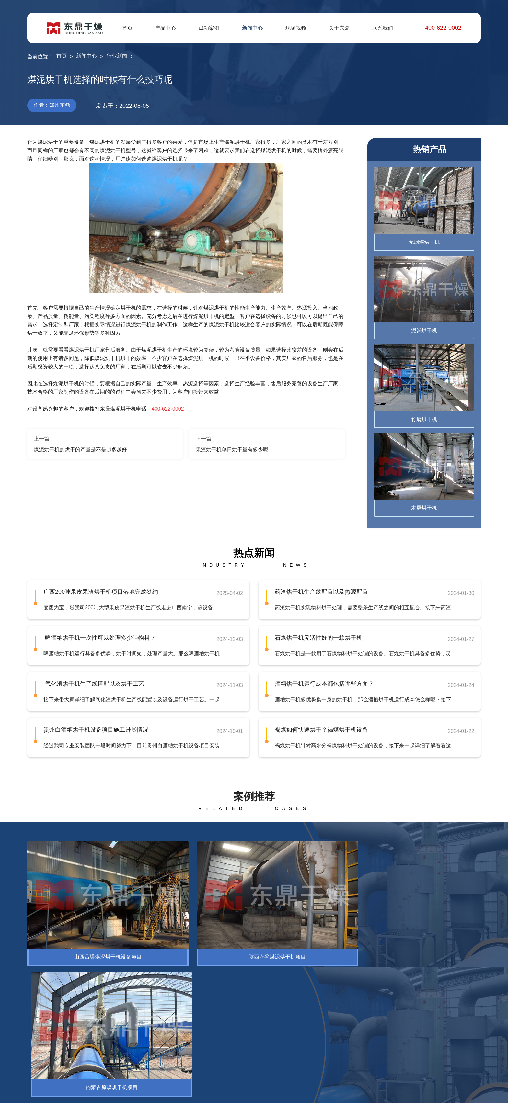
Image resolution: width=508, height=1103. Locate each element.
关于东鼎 (339, 28)
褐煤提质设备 (107, 1065)
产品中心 (165, 28)
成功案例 (209, 28)
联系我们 (382, 28)
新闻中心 (252, 28)
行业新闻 (117, 56)
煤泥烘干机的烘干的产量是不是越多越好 (80, 449)
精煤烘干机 (105, 1024)
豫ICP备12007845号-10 (195, 1093)
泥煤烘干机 (105, 1055)
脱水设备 (37, 1024)
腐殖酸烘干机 (107, 1013)
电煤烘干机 (105, 1034)
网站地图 (455, 1093)
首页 (127, 28)
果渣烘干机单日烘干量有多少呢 (232, 449)
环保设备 (76, 965)
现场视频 (295, 28)
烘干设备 (37, 1013)
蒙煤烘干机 (105, 1044)
